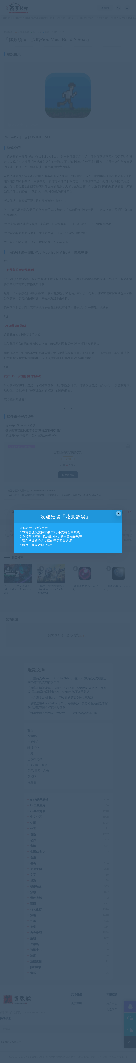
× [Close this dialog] (118, 513)
